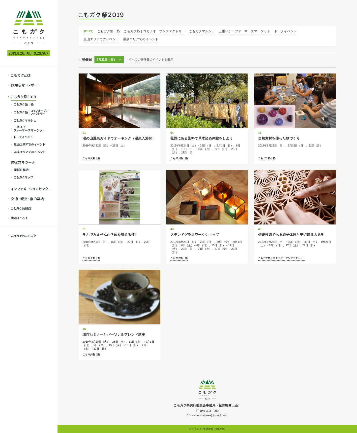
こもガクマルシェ (202, 31)
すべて (88, 31)
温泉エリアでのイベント (140, 39)
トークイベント (285, 31)
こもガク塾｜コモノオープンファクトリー (154, 31)
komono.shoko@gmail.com (209, 415)
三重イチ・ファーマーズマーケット (244, 31)
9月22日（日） (107, 59)
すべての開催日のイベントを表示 (151, 59)
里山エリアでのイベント (101, 39)
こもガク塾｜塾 (108, 31)
